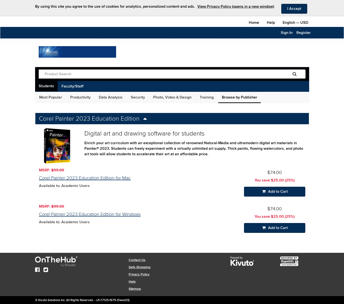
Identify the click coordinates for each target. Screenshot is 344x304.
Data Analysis (111, 97)
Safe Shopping (139, 267)
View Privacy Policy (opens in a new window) (235, 6)
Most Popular (50, 97)
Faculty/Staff (72, 86)
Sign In (287, 32)
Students (46, 86)
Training (207, 97)
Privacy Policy (139, 274)
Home (254, 22)
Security (138, 97)
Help (271, 22)
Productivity (80, 97)
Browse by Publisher (239, 97)
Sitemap (135, 289)
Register (303, 32)
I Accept (297, 8)
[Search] (294, 74)
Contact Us (137, 260)
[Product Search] (161, 74)
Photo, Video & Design (172, 97)
